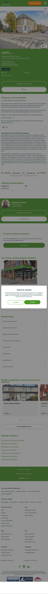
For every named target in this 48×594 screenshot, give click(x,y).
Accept (32, 302)
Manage (15, 302)
